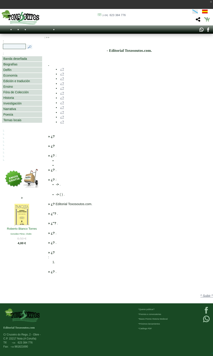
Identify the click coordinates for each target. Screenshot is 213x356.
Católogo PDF (145, 328)
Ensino (8, 86)
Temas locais (12, 120)
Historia (8, 98)
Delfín (7, 70)
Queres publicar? (147, 309)
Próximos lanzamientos (149, 324)
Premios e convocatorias (150, 314)
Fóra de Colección (16, 92)
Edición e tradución (16, 81)
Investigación (12, 103)
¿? (62, 69)
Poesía (8, 114)
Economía (10, 75)
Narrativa (9, 109)
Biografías (10, 64)
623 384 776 (114, 15)
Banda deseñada (15, 58)
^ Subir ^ (207, 296)
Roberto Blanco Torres (22, 229)
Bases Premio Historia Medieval (153, 319)
